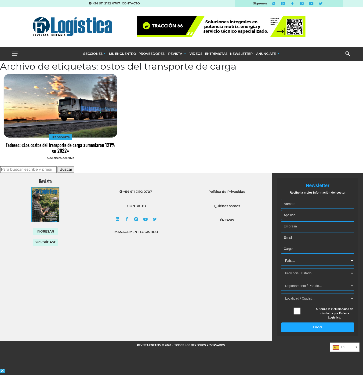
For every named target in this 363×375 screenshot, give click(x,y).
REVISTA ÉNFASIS (149, 345)
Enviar (317, 327)
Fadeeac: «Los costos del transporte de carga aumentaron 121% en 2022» (60, 148)
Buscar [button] (65, 169)
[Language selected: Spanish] (344, 347)
